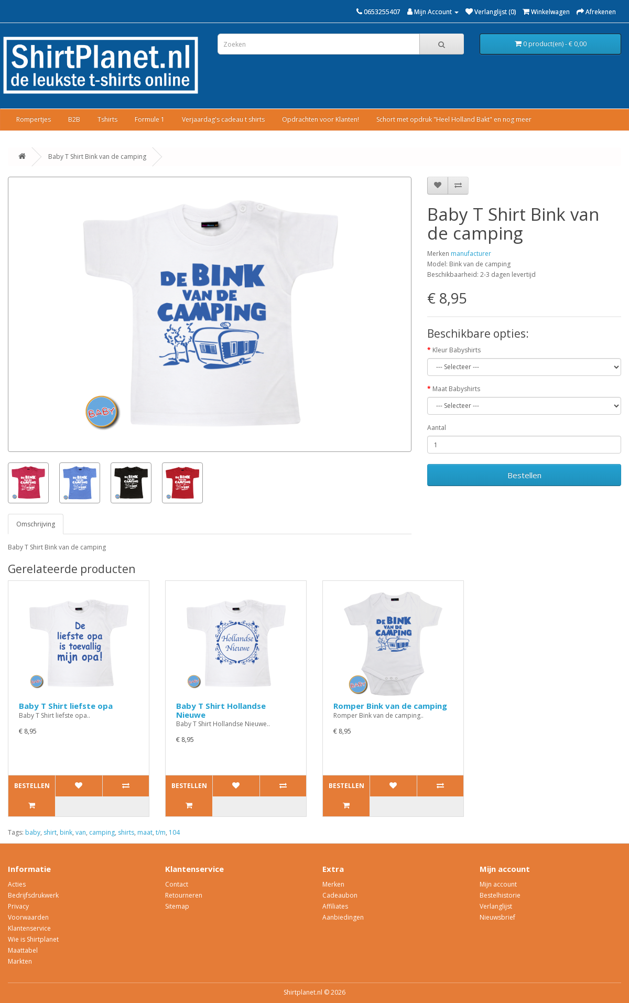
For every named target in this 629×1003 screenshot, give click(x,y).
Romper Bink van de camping (390, 705)
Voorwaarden (28, 917)
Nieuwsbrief (497, 917)
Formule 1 (150, 119)
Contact (176, 884)
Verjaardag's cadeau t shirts (223, 119)
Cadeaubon (339, 895)
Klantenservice (29, 928)
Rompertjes (33, 119)
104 (174, 832)
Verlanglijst (496, 906)
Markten (20, 961)
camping (102, 832)
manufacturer (471, 253)
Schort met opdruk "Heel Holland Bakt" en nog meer (454, 119)
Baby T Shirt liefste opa (66, 705)
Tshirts (107, 119)
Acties (17, 884)
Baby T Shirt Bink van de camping (97, 156)
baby (32, 832)
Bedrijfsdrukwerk (33, 895)
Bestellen (524, 475)
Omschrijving (35, 524)
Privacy (18, 906)
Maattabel (23, 950)
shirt (50, 832)
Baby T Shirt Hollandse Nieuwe (221, 710)
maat (145, 832)
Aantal (436, 427)
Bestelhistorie (500, 895)
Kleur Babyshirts (456, 350)
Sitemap (177, 906)
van (80, 832)
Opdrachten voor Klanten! (320, 119)
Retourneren (183, 895)
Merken (333, 884)
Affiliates (335, 906)
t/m (161, 832)
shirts (126, 832)
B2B (74, 119)
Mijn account (498, 884)
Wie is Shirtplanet (33, 939)
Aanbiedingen (343, 917)
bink (66, 832)
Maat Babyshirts (456, 388)
